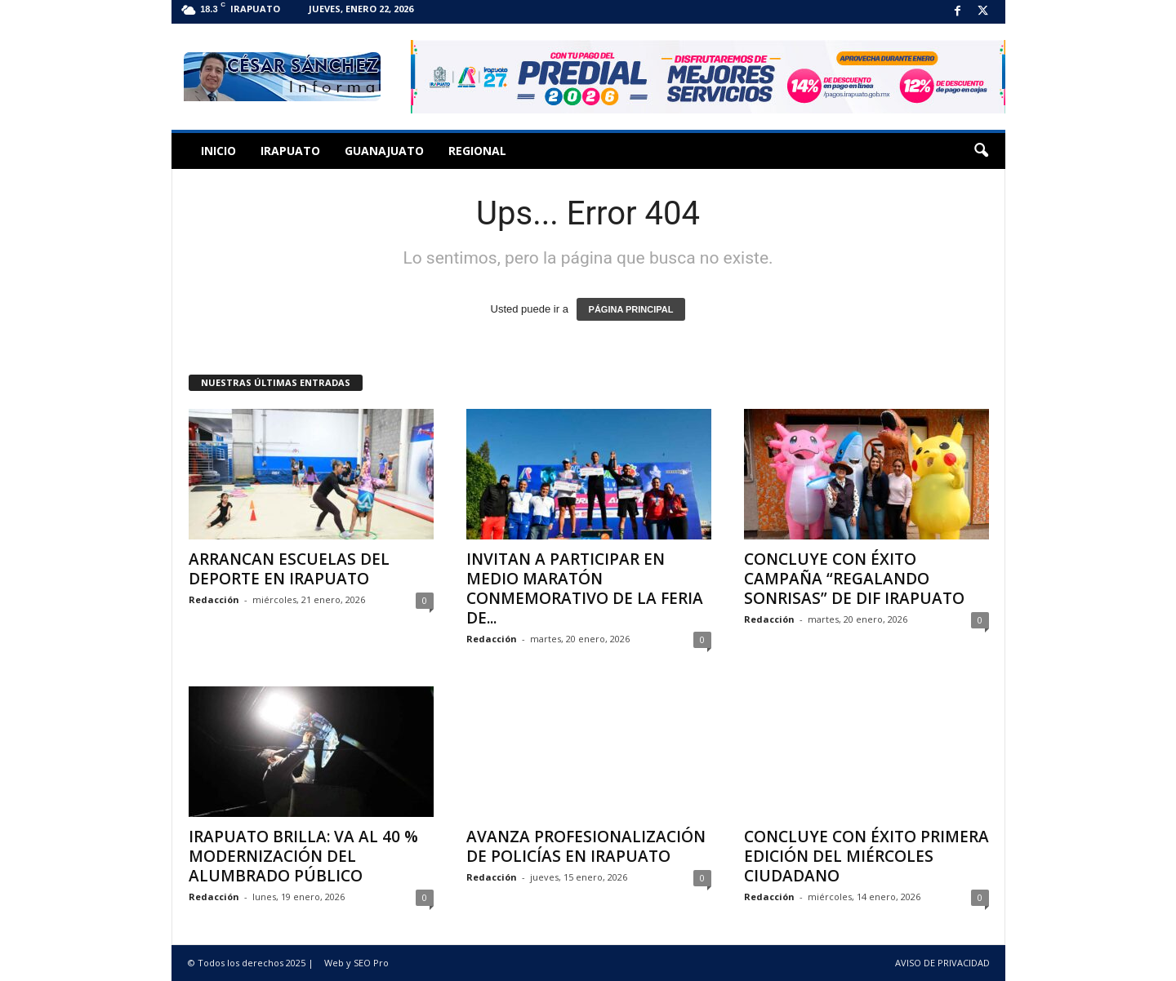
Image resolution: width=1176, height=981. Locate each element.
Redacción (214, 599)
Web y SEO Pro (356, 963)
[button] (981, 151)
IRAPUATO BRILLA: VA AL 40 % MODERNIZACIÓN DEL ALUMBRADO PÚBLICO (303, 856)
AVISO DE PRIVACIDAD (942, 963)
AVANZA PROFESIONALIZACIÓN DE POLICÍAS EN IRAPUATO (586, 846)
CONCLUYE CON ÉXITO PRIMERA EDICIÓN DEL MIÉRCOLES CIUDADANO (866, 856)
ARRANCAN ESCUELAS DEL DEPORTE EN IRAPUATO (289, 568)
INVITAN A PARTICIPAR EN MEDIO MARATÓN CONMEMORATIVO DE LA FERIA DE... (584, 588)
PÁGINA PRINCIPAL (631, 309)
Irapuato (290, 150)
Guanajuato (384, 150)
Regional (477, 150)
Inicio (218, 150)
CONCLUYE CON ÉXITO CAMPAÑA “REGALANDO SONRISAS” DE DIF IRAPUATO (854, 578)
